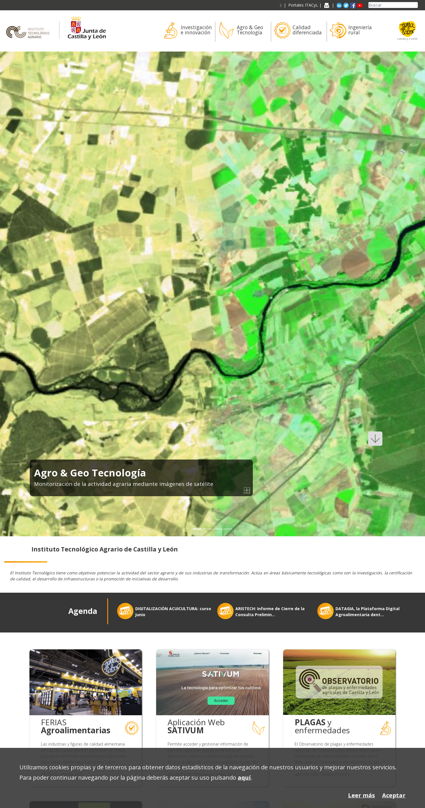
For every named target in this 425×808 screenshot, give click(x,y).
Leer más (361, 795)
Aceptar (394, 795)
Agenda (82, 611)
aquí (244, 777)
